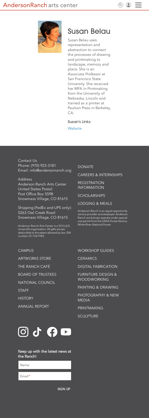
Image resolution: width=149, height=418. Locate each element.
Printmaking (90, 308)
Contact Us (112, 4)
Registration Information (91, 185)
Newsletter (104, 4)
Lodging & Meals (95, 203)
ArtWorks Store (34, 258)
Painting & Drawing (98, 287)
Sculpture (88, 316)
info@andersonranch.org (50, 170)
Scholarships (91, 195)
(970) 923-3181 (43, 165)
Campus (26, 250)
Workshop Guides (96, 250)
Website (75, 128)
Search (120, 4)
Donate (85, 167)
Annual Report (33, 306)
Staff (23, 290)
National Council (36, 282)
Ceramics (87, 258)
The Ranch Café (34, 266)
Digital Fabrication (98, 266)
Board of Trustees (37, 274)
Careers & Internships (100, 175)
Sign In (128, 4)
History (25, 298)
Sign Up (64, 389)
